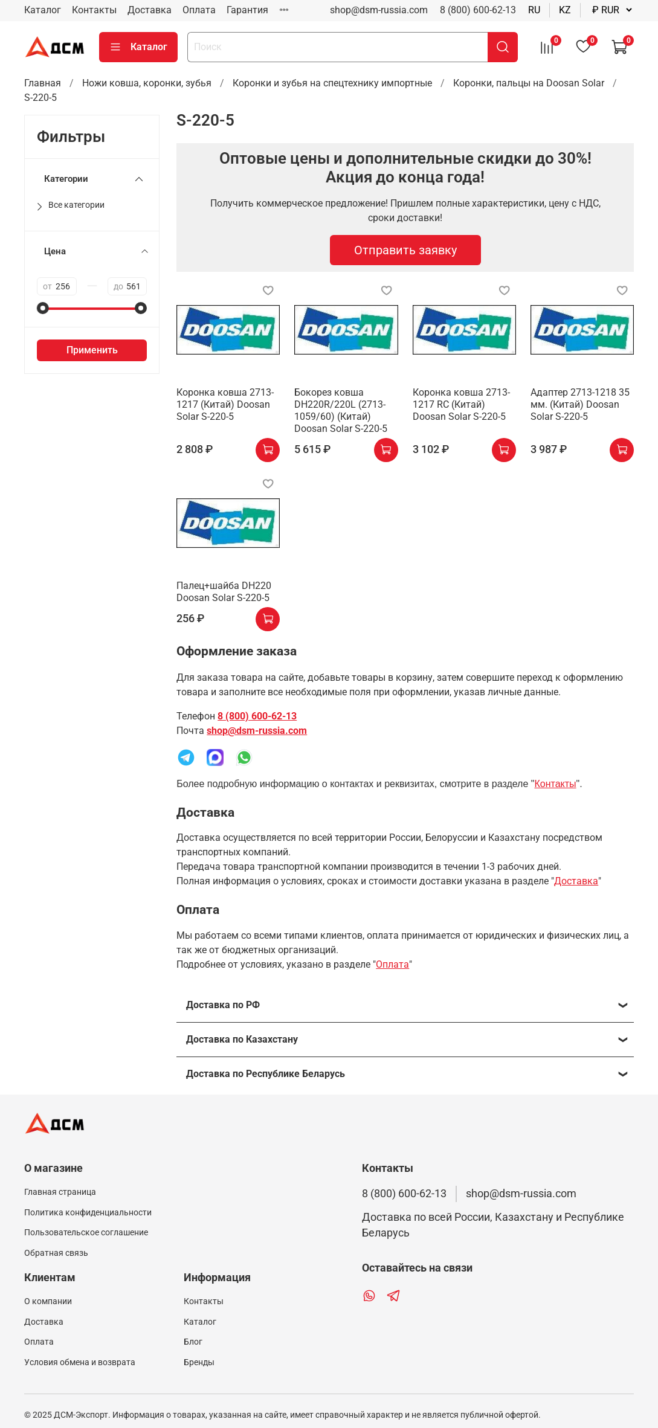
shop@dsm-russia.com (257, 730)
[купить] (268, 450)
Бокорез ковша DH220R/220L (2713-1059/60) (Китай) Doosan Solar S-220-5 (340, 410)
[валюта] (612, 10)
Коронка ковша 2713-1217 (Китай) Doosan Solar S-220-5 (225, 404)
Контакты (94, 10)
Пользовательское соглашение (86, 1232)
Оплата (199, 10)
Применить (92, 350)
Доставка (149, 10)
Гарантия (247, 10)
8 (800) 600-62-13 (478, 10)
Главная (42, 83)
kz (565, 10)
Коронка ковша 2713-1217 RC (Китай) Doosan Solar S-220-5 (461, 404)
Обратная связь (56, 1253)
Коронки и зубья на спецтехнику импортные (332, 83)
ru (534, 10)
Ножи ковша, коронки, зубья (146, 83)
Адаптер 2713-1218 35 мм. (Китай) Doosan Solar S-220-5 (580, 404)
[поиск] (503, 47)
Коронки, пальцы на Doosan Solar (528, 83)
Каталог (42, 10)
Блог (193, 1342)
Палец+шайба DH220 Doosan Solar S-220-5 (223, 591)
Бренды (199, 1362)
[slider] (43, 308)
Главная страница (60, 1192)
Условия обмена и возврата (79, 1362)
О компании (48, 1301)
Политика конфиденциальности (88, 1213)
